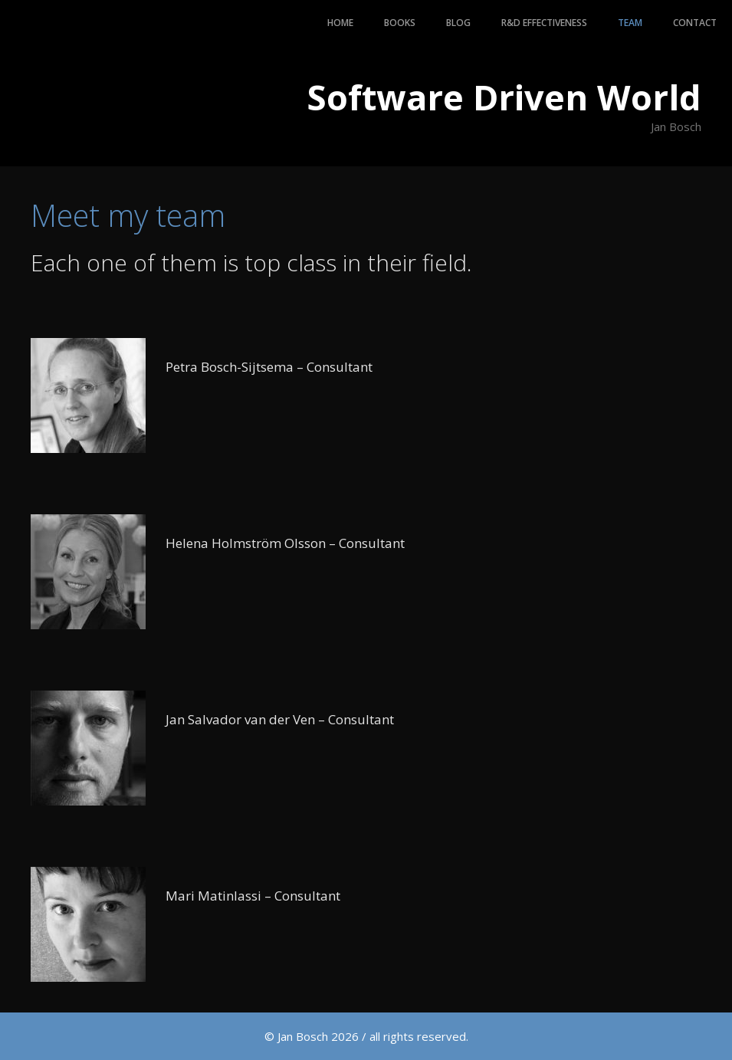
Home (340, 22)
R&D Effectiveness (544, 22)
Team (630, 22)
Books (399, 22)
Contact (695, 22)
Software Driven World (504, 97)
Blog (458, 22)
